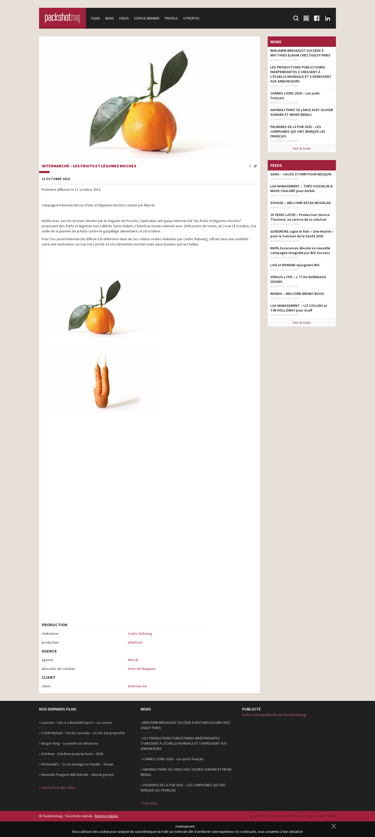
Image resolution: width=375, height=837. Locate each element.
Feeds (124, 18)
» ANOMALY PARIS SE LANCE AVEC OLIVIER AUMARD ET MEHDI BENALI (186, 772)
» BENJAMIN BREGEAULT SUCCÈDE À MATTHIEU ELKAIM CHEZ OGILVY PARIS (185, 725)
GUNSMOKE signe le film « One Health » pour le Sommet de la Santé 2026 (301, 233)
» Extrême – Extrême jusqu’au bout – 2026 (71, 753)
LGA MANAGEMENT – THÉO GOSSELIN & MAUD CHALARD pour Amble (301, 188)
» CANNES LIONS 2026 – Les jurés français (172, 759)
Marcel (133, 659)
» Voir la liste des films (57, 787)
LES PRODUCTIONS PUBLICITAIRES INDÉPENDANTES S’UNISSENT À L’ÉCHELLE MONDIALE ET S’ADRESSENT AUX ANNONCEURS (301, 74)
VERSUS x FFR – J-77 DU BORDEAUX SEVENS (298, 279)
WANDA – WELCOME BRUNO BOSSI (297, 293)
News (109, 18)
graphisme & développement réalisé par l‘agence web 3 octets (293, 816)
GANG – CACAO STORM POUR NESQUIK (301, 174)
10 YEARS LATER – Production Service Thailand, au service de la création (300, 217)
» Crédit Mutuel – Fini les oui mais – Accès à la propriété (82, 733)
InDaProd (135, 642)
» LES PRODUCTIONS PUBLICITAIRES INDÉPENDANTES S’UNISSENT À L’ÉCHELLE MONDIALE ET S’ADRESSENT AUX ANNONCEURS (184, 743)
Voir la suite (302, 148)
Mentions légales (106, 816)
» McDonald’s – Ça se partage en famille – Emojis (76, 764)
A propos (191, 18)
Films (95, 18)
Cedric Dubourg (140, 633)
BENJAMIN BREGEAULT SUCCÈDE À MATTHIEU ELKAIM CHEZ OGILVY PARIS (300, 53)
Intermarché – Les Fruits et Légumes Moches (89, 166)
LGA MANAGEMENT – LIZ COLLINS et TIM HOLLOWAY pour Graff (298, 308)
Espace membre (147, 18)
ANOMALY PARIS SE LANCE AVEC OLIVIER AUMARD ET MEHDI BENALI (301, 112)
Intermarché (137, 686)
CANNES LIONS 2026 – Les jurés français (295, 95)
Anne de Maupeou (142, 668)
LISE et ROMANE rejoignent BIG (295, 265)
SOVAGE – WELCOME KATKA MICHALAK (300, 202)
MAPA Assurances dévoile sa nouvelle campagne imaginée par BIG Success (300, 250)
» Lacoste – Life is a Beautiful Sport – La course (75, 722)
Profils (171, 18)
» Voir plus (149, 803)
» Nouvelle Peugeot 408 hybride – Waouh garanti (76, 774)
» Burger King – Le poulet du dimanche (68, 743)
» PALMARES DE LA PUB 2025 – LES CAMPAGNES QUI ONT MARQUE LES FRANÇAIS (183, 787)
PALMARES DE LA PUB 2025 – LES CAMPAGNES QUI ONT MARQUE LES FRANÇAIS (297, 131)
